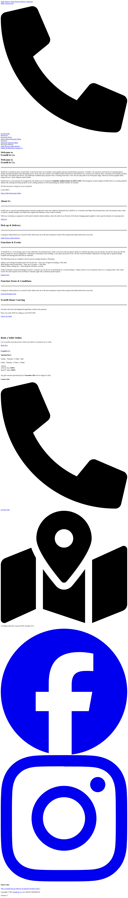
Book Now (11, 148)
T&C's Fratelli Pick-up (8, 889)
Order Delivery (5, 1)
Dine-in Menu (5, 193)
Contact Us (18, 148)
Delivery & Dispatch (22, 889)
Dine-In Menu (5, 139)
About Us (4, 219)
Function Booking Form (8, 294)
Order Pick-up (15, 1)
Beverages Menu (15, 139)
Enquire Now (5, 275)
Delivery (23, 1)
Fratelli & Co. (17, 892)
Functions (4, 143)
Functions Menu (13, 143)
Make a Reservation (7, 3)
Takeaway (29, 1)
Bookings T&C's (35, 889)
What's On (4, 148)
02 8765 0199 (5, 134)
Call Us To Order (6, 316)
